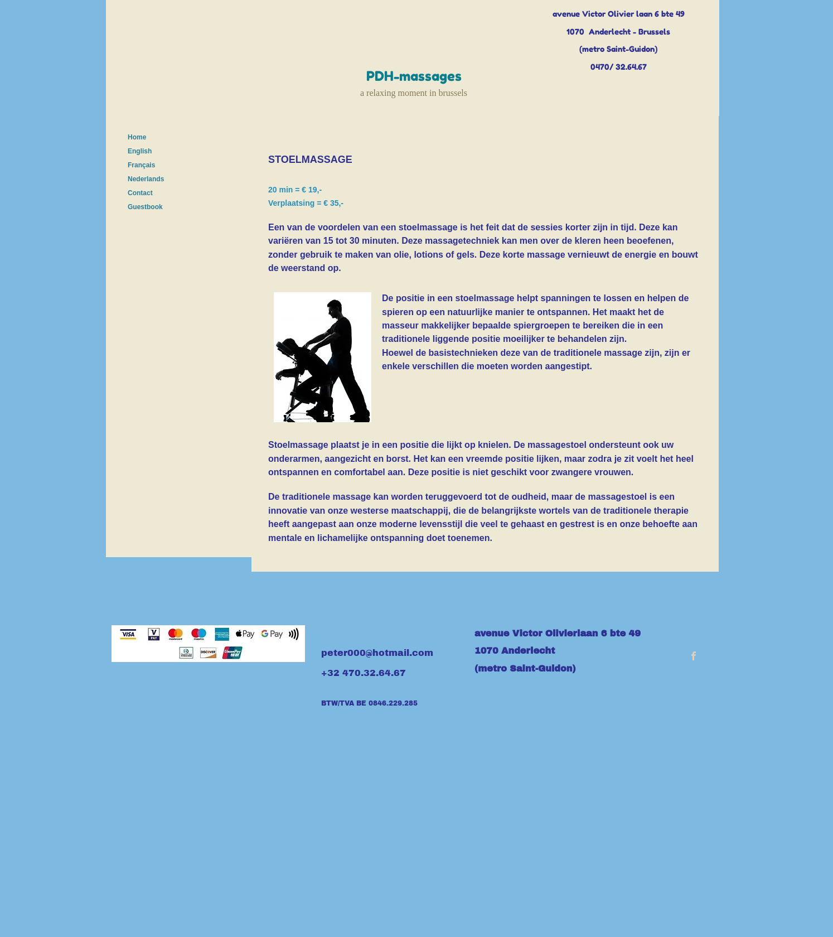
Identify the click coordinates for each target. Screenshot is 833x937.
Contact (140, 193)
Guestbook (145, 207)
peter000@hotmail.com (377, 653)
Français (141, 165)
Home (137, 137)
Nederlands (146, 179)
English (140, 151)
